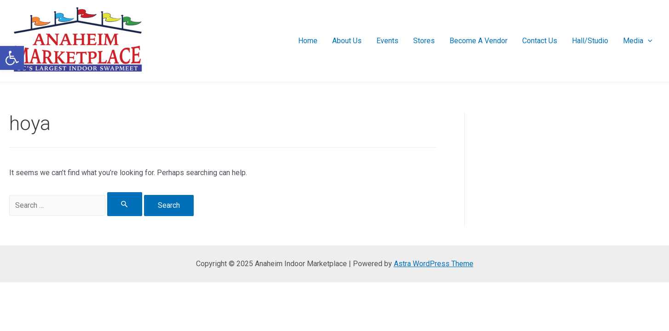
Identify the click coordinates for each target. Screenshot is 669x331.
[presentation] (647, 41)
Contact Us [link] (539, 40)
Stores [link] (424, 40)
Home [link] (307, 40)
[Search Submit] (124, 204)
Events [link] (387, 40)
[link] (12, 58)
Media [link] (637, 41)
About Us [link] (347, 40)
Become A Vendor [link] (479, 40)
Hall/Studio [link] (590, 40)
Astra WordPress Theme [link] (433, 263)
